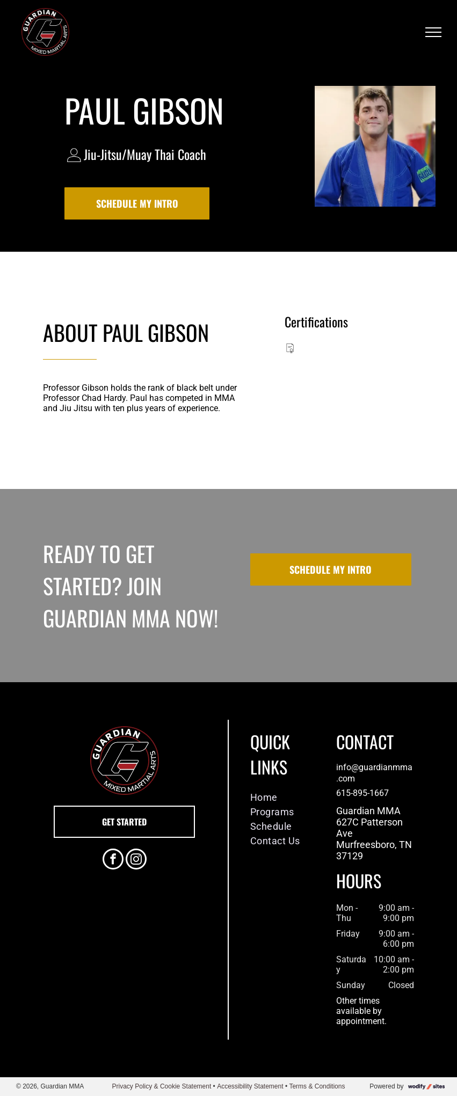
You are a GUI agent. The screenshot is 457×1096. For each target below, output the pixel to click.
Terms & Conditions (317, 1086)
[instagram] (136, 860)
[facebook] (113, 860)
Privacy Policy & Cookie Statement (162, 1086)
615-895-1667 (362, 793)
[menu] (433, 32)
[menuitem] (285, 797)
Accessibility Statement (250, 1086)
